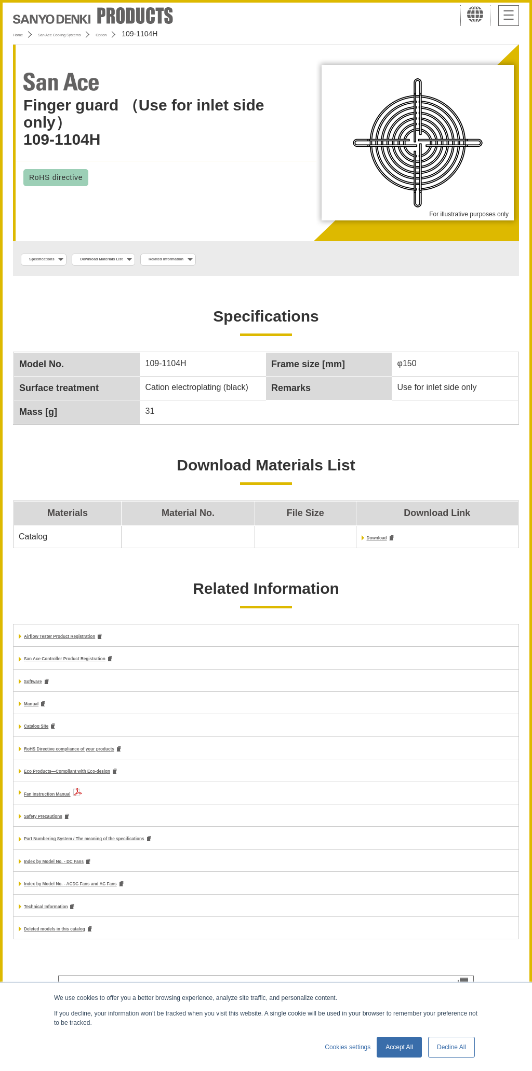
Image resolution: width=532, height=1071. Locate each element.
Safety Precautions (61, 827)
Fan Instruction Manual (69, 804)
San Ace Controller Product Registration (103, 664)
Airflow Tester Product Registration (93, 640)
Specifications (56, 260)
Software (41, 687)
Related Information (257, 260)
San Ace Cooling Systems (89, 34)
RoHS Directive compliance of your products (112, 758)
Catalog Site (48, 734)
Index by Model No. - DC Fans (82, 874)
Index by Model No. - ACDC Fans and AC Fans (114, 898)
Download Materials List (152, 260)
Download (386, 540)
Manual (38, 710)
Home (22, 34)
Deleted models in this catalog (83, 945)
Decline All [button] (451, 1047)
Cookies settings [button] (347, 1047)
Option (156, 34)
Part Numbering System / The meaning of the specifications (141, 851)
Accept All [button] (399, 1047)
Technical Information (67, 921)
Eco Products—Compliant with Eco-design (108, 781)
